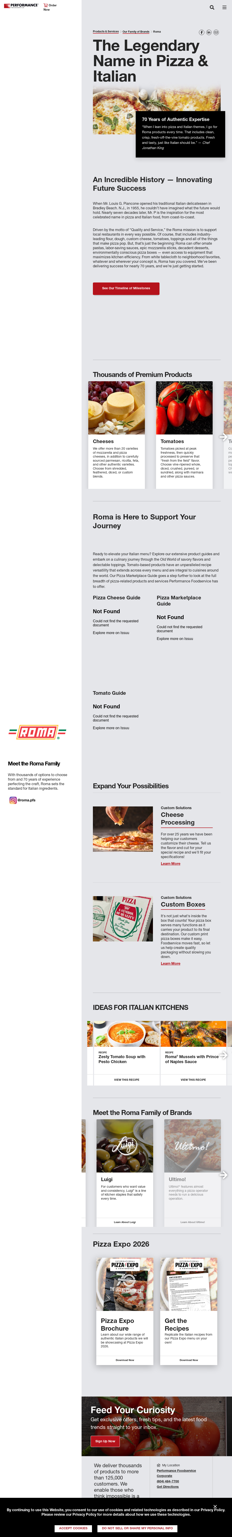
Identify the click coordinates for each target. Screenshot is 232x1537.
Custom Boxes (183, 905)
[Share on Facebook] (201, 32)
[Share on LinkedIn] (209, 32)
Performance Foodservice (21, 6)
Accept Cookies (73, 1528)
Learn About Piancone (116, 1222)
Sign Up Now (105, 1441)
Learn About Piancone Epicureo (184, 1222)
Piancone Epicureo (183, 1179)
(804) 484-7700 (168, 1481)
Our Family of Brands (136, 32)
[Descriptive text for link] (124, 1284)
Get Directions (168, 1487)
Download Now (125, 1360)
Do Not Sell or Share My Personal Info (137, 1528)
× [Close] (215, 1506)
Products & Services (106, 31)
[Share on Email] (216, 32)
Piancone (104, 1179)
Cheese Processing (178, 819)
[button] (223, 437)
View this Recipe (126, 1080)
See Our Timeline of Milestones (126, 288)
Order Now (50, 8)
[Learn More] (123, 829)
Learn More (170, 864)
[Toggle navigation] (212, 8)
